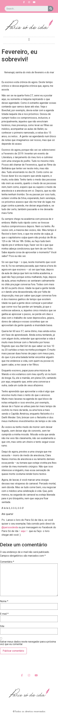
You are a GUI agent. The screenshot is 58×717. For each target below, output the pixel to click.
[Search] (50, 8)
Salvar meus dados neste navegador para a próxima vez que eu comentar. (28, 642)
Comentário (7, 562)
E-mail (4, 614)
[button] (29, 39)
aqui (23, 531)
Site (2, 626)
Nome (4, 601)
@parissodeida (10, 527)
